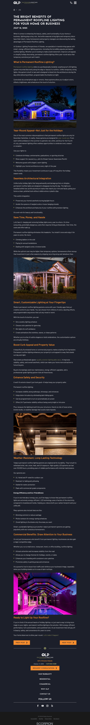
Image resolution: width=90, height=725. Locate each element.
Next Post (68, 643)
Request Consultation (45, 668)
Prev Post (22, 643)
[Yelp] (52, 706)
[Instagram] (47, 706)
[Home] (25, 2)
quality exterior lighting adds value (49, 360)
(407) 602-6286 (51, 664)
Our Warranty (45, 674)
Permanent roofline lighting (23, 67)
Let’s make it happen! (51, 635)
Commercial (45, 684)
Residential (45, 679)
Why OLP (45, 689)
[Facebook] (38, 706)
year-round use (63, 138)
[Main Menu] (75, 2)
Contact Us (45, 694)
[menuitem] (34, 719)
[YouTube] (43, 706)
